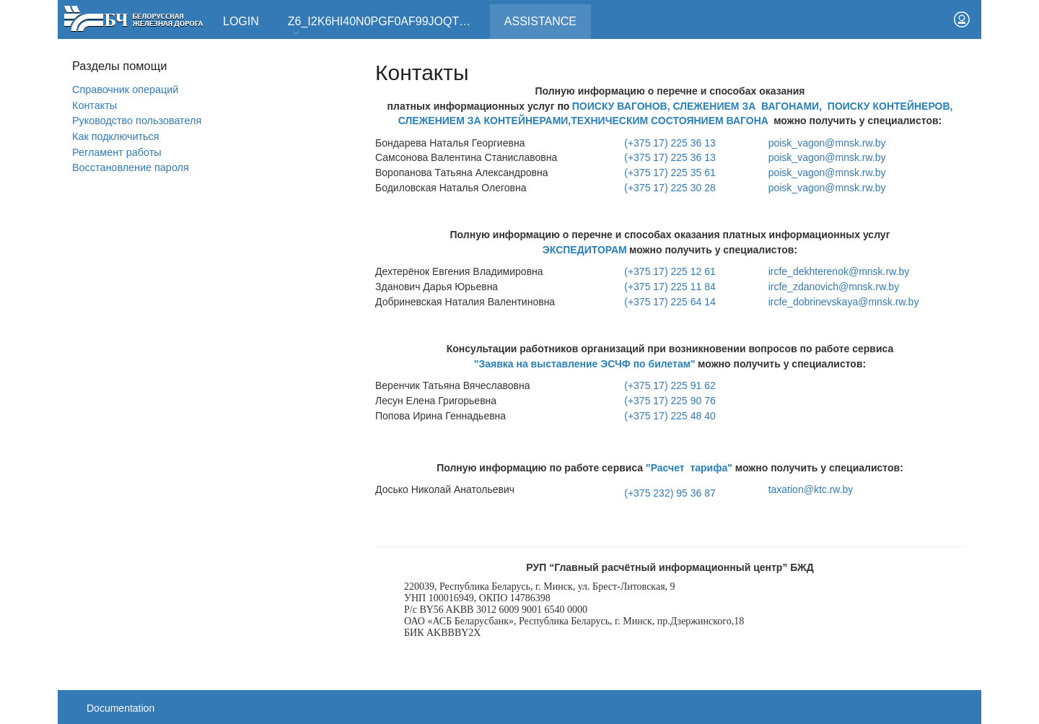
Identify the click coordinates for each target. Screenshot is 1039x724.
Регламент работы (117, 152)
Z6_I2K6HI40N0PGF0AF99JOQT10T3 (387, 26)
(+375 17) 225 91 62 (670, 385)
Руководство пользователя (136, 120)
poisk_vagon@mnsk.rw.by (827, 143)
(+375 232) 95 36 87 (670, 493)
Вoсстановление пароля (130, 167)
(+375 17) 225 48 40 (670, 416)
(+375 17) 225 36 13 (670, 143)
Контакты (94, 105)
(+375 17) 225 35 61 (670, 172)
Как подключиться (115, 136)
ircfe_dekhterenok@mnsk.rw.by (839, 271)
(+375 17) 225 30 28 (670, 187)
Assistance (547, 15)
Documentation (120, 708)
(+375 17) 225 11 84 (670, 286)
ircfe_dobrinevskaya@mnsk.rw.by (843, 302)
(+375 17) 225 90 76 (670, 400)
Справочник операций (125, 89)
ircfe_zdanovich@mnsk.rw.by (834, 286)
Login (241, 21)
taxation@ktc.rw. (811, 489)
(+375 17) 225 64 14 (670, 302)
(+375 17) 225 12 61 (670, 271)
